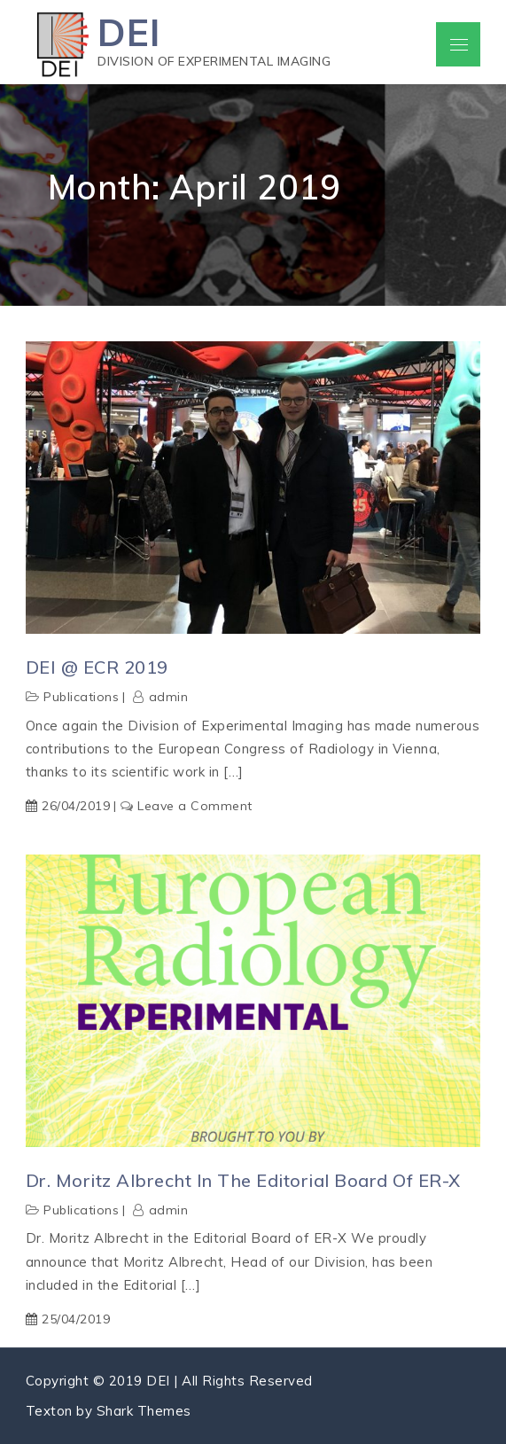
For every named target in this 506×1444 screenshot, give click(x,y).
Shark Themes (144, 1410)
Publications (81, 697)
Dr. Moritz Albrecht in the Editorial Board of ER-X (243, 1180)
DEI (129, 32)
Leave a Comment (195, 806)
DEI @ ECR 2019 (97, 667)
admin (169, 697)
